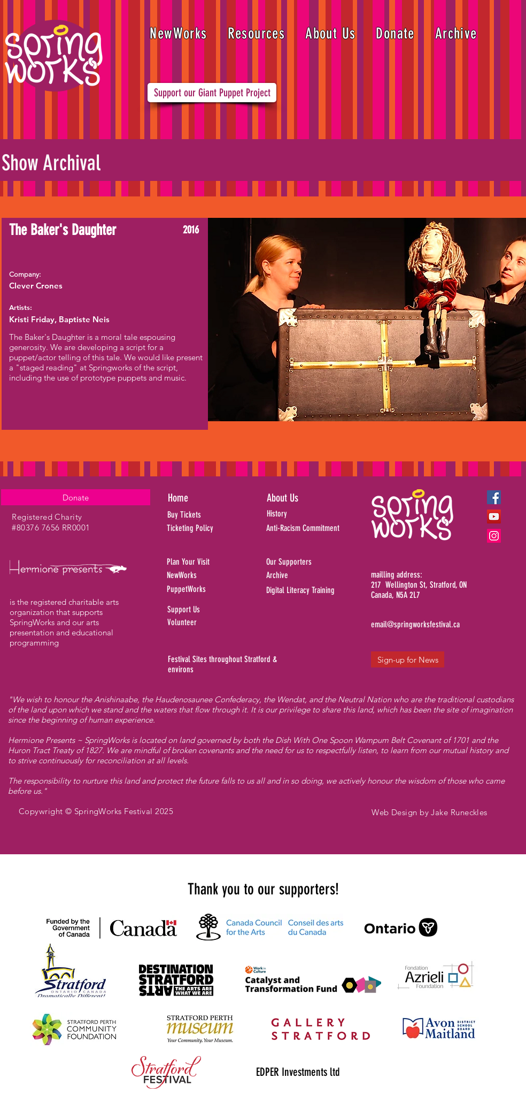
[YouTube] (494, 516)
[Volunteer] (209, 622)
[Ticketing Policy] (205, 528)
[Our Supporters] (319, 562)
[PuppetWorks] (206, 589)
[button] (256, 33)
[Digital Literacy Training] (319, 590)
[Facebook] (494, 497)
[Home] (206, 497)
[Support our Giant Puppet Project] (212, 92)
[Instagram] (494, 536)
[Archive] (319, 575)
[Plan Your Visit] (205, 562)
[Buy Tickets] (198, 514)
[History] (314, 513)
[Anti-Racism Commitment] (316, 528)
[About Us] (303, 497)
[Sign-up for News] (407, 659)
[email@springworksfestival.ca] (415, 624)
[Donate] (75, 497)
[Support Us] (209, 609)
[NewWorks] (211, 575)
